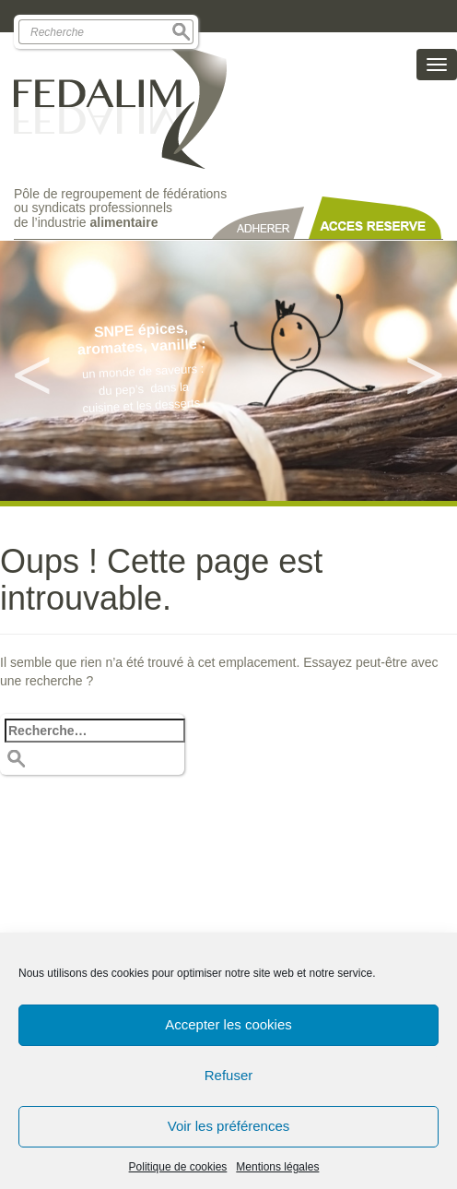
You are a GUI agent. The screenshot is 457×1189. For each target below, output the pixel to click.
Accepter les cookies (228, 1024)
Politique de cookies (178, 1166)
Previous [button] (32, 371)
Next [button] (425, 371)
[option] (228, 370)
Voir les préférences (229, 1126)
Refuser (229, 1075)
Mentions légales (277, 1166)
